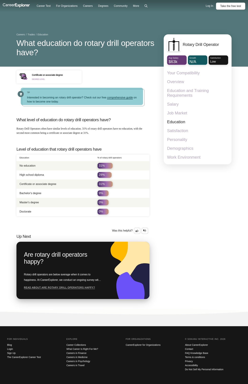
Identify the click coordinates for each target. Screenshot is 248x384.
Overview (175, 81)
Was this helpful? (122, 230)
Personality (177, 139)
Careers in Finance (76, 353)
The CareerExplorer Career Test (24, 357)
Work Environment (184, 157)
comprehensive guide (120, 97)
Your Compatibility (183, 73)
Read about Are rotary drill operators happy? (59, 287)
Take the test (230, 6)
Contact (189, 349)
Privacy (189, 361)
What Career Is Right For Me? (82, 349)
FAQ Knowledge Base (196, 353)
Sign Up (11, 353)
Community (121, 5)
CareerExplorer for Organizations (143, 345)
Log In (209, 5)
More (136, 5)
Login (10, 349)
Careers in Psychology (78, 361)
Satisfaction (177, 130)
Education (176, 122)
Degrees (103, 5)
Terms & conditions (195, 357)
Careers (88, 5)
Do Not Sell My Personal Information (204, 369)
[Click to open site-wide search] (146, 6)
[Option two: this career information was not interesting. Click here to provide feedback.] (145, 231)
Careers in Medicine (77, 357)
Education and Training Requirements (188, 93)
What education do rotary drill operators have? (85, 48)
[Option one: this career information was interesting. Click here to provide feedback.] (137, 231)
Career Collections (76, 345)
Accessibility (191, 365)
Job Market (177, 113)
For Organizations (67, 5)
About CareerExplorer (196, 345)
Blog (9, 345)
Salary (173, 104)
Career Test (44, 5)
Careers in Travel (75, 365)
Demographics (180, 148)
